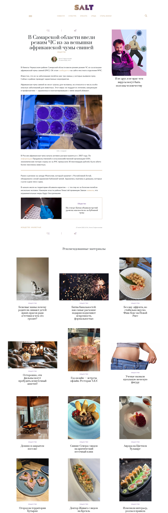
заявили (90, 190)
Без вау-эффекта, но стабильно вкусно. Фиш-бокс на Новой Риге (135, 312)
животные (36, 227)
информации (26, 159)
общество (26, 227)
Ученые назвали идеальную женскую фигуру (135, 379)
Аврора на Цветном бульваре (135, 447)
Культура (72, 16)
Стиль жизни (106, 16)
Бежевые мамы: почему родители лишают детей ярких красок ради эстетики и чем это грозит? (32, 313)
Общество (61, 52)
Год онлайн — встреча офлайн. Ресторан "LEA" (84, 379)
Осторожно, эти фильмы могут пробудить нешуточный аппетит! (32, 380)
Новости (61, 16)
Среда (93, 16)
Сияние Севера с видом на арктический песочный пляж (84, 448)
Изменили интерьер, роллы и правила (135, 510)
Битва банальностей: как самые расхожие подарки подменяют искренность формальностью (84, 313)
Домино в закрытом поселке (32, 447)
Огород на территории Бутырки (32, 510)
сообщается (64, 71)
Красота (83, 16)
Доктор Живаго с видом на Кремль (84, 510)
